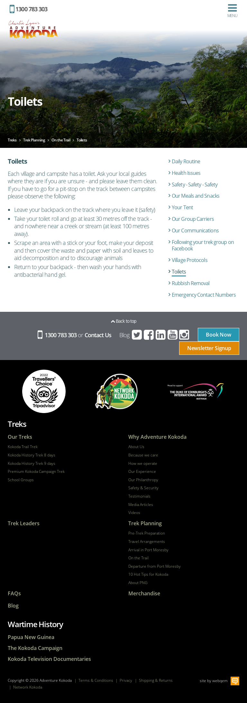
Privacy (126, 680)
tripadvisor (44, 391)
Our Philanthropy (143, 479)
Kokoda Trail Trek (23, 446)
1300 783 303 (28, 9)
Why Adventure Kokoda (157, 437)
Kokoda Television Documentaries (49, 659)
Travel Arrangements (146, 541)
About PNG (138, 582)
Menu (232, 10)
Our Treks (20, 437)
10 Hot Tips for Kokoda (148, 574)
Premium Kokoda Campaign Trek (36, 471)
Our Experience (142, 471)
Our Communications (195, 230)
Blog (124, 335)
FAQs (14, 593)
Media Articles (140, 504)
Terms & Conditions (95, 680)
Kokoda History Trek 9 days (31, 463)
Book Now (218, 334)
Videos (134, 512)
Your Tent (182, 207)
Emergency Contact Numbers (204, 294)
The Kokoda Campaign (35, 648)
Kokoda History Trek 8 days (31, 455)
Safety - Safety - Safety (194, 184)
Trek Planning (145, 523)
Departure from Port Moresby (154, 566)
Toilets (179, 271)
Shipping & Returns (156, 680)
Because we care (143, 455)
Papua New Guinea (31, 637)
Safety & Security (143, 488)
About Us (136, 446)
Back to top (123, 321)
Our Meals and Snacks (195, 195)
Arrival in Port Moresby (148, 550)
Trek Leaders (24, 523)
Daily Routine (186, 161)
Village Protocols (189, 260)
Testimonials (139, 496)
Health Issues (186, 172)
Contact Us (98, 335)
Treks (17, 424)
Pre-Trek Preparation (146, 533)
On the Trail (138, 558)
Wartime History (35, 624)
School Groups (21, 479)
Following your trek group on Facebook (203, 245)
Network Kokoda (27, 687)
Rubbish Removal (191, 283)
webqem (220, 680)
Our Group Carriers (193, 218)
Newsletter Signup (209, 348)
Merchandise (144, 593)
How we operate (142, 463)
